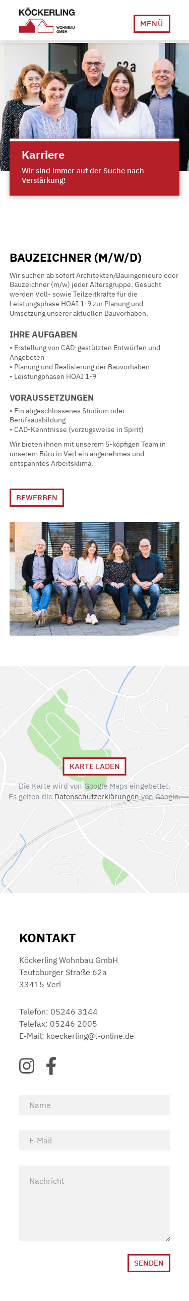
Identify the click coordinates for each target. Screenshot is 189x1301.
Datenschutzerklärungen (96, 796)
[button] (152, 24)
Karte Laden (95, 766)
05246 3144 (74, 1011)
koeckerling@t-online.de (90, 1036)
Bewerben (36, 497)
